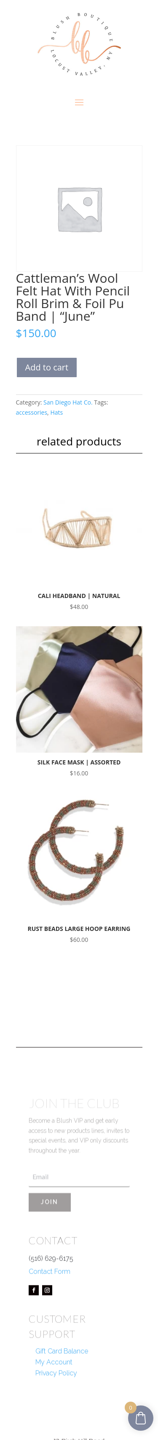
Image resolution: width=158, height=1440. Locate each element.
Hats (56, 412)
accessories (32, 412)
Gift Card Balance (61, 1375)
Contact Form (49, 1295)
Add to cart (47, 367)
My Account (53, 1386)
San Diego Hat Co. (68, 402)
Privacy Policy (56, 1397)
